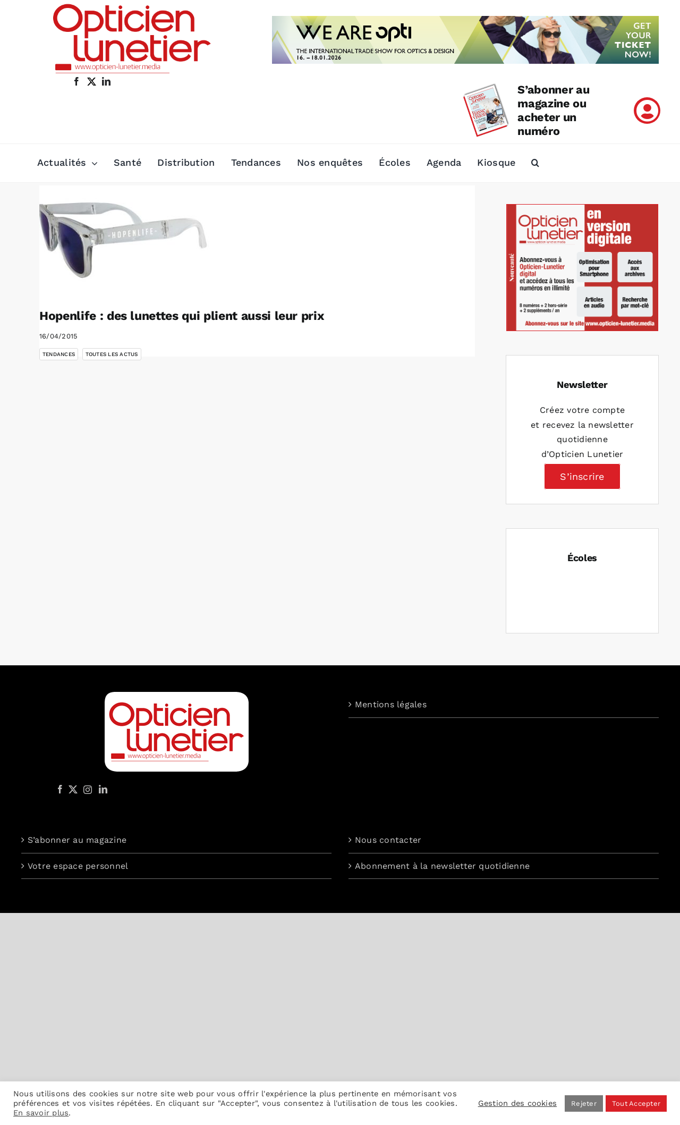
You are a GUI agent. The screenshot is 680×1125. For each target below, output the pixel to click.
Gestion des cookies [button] (517, 1103)
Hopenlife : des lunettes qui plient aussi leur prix (181, 316)
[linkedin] (106, 81)
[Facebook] (60, 789)
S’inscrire (582, 476)
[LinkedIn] (103, 789)
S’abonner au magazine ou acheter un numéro (553, 110)
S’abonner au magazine (77, 840)
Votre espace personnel (78, 866)
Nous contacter (388, 840)
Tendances (58, 354)
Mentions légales (391, 704)
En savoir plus (41, 1113)
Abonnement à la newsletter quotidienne (442, 866)
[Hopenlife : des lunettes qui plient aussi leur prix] (124, 239)
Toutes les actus (112, 354)
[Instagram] (86, 789)
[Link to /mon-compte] (647, 110)
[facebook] (76, 81)
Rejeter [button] (584, 1103)
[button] (535, 163)
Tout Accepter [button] (636, 1103)
